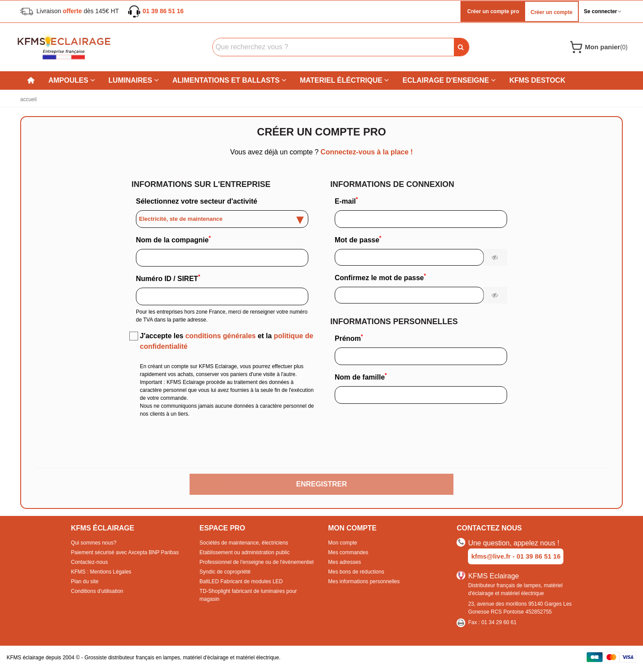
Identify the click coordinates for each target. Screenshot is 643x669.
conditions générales (220, 336)
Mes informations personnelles (364, 581)
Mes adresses (344, 562)
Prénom (349, 337)
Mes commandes (348, 552)
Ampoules (68, 80)
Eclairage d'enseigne (445, 80)
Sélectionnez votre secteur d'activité (196, 201)
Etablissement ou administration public (245, 552)
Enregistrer (321, 484)
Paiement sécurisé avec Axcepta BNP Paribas (125, 552)
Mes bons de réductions (356, 572)
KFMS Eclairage (493, 576)
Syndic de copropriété (225, 572)
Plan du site (85, 581)
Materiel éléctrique (341, 80)
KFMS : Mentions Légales (101, 572)
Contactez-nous (89, 562)
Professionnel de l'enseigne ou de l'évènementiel (257, 562)
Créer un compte (551, 12)
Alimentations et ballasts (226, 80)
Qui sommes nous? (93, 543)
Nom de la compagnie (173, 239)
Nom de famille (361, 376)
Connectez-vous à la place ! (365, 152)
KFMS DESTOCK (537, 80)
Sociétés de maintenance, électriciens (244, 543)
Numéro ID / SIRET (168, 278)
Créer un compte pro (492, 11)
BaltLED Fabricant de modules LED (241, 581)
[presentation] (321, 445)
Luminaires (130, 80)
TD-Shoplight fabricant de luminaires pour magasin (248, 595)
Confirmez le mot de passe (380, 277)
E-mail (346, 200)
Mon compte (342, 543)
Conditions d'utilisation (97, 591)
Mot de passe (358, 239)
